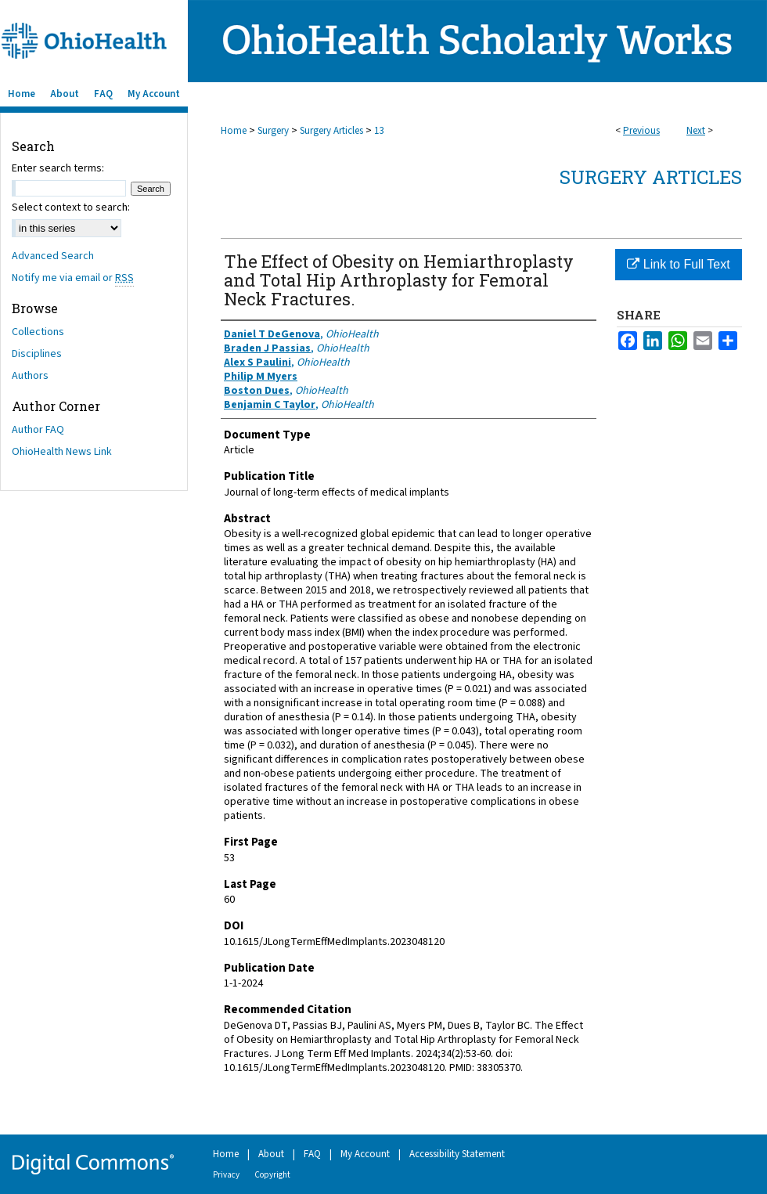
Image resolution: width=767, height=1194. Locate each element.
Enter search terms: (58, 168)
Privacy (226, 1175)
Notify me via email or (73, 278)
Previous (641, 131)
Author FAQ (38, 430)
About (271, 1154)
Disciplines (37, 354)
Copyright (272, 1175)
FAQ (312, 1154)
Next (695, 131)
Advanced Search (53, 256)
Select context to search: (71, 207)
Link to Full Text (678, 264)
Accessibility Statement (457, 1154)
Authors (30, 376)
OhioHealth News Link (62, 452)
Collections (38, 332)
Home (234, 131)
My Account (365, 1154)
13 (379, 131)
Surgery (273, 131)
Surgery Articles (331, 131)
